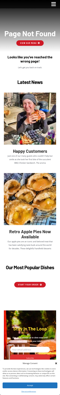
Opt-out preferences (28, 391)
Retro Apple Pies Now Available (30, 234)
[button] (56, 363)
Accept (30, 385)
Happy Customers (30, 151)
